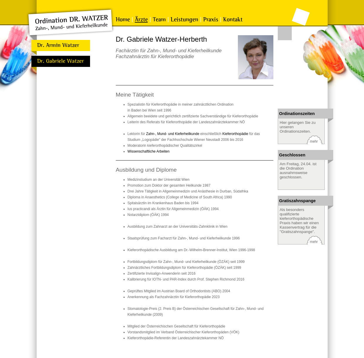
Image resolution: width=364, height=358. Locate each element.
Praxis (210, 20)
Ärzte (141, 20)
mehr (314, 141)
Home (123, 20)
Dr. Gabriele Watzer (60, 61)
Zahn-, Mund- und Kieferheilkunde (172, 134)
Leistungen (184, 20)
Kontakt (233, 20)
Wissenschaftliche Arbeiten (149, 151)
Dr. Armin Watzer (58, 45)
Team (159, 20)
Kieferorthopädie (235, 134)
